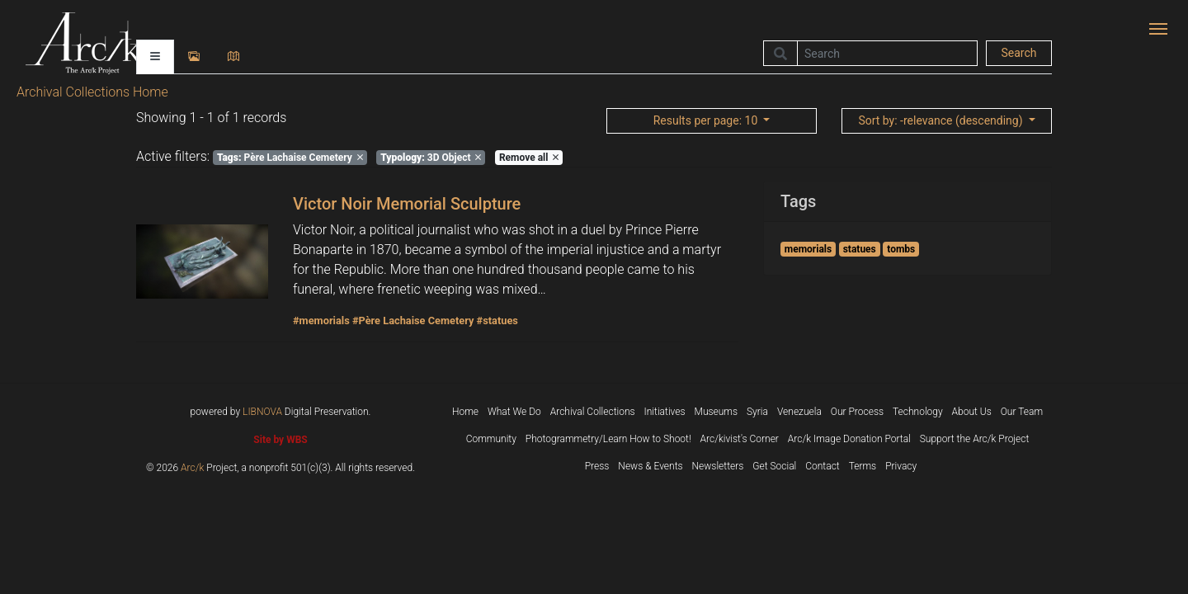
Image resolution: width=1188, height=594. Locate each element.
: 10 (707, 120)
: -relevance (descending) (941, 120)
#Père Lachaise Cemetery (413, 320)
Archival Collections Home (92, 92)
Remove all (529, 157)
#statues (497, 320)
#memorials (321, 320)
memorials (808, 249)
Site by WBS (280, 440)
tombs (901, 249)
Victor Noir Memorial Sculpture (407, 204)
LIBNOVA (262, 411)
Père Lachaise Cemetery (290, 157)
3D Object (430, 157)
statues (859, 249)
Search (1018, 52)
